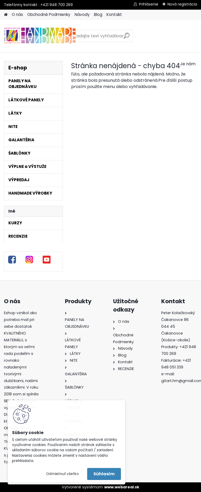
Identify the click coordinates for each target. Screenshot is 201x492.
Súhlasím (104, 474)
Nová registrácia (182, 4)
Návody (82, 14)
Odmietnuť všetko (62, 473)
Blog (98, 14)
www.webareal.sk (121, 487)
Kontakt (114, 14)
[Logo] (40, 36)
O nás (17, 14)
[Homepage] (6, 15)
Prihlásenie (148, 4)
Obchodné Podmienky (48, 14)
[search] (127, 38)
